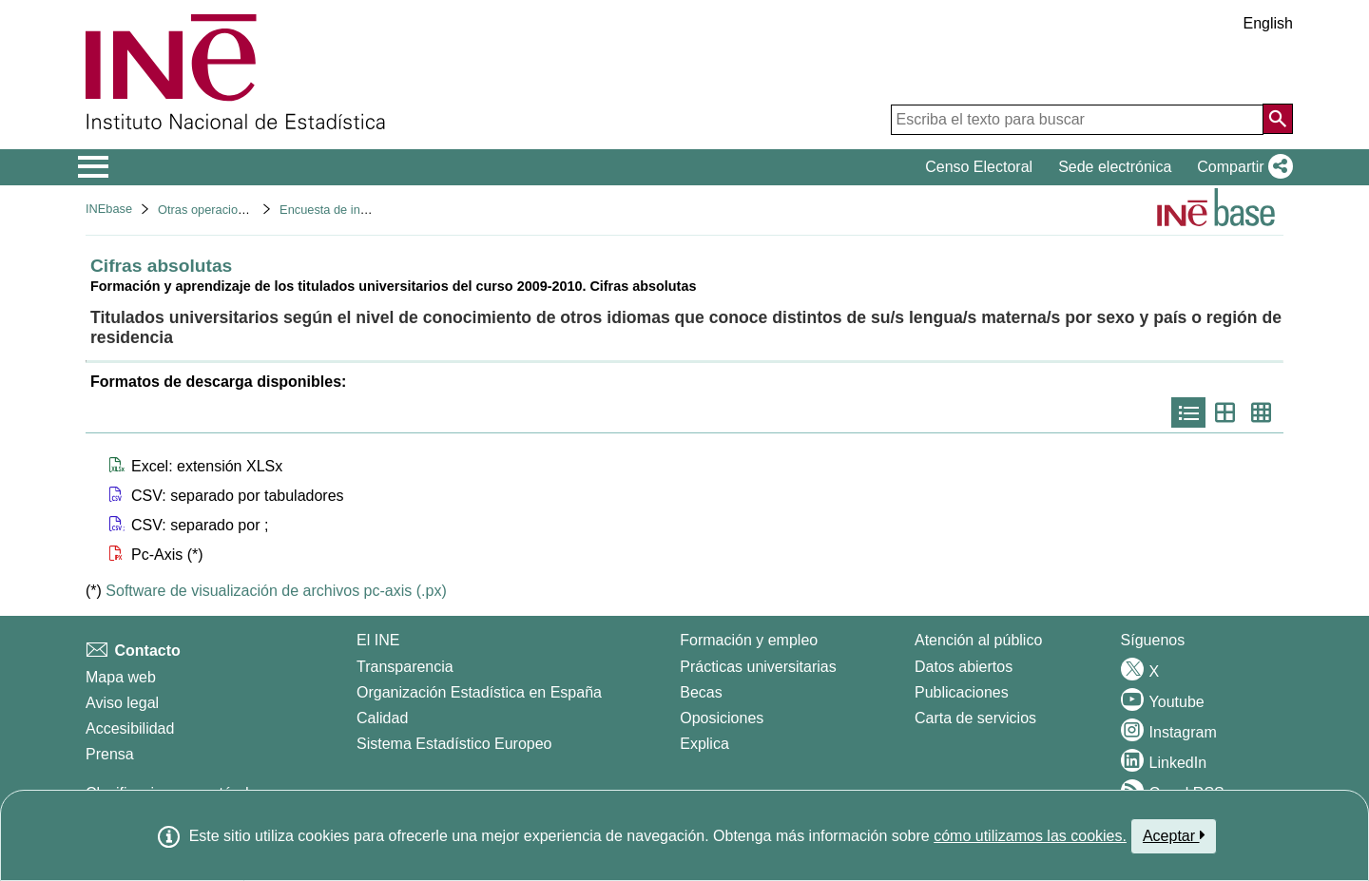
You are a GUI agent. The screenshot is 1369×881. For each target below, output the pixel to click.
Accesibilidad (130, 728)
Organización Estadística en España (479, 692)
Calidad (382, 718)
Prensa (110, 754)
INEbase (109, 208)
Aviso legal (122, 703)
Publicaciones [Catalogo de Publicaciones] (962, 692)
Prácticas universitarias (758, 667)
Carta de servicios (975, 718)
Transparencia (405, 667)
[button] (1241, 167)
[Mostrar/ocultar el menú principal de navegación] (93, 167)
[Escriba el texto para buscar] (1077, 120)
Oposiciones (721, 718)
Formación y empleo (749, 640)
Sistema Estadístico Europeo (454, 744)
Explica (704, 744)
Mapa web (121, 677)
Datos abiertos (963, 667)
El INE (378, 640)
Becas (701, 692)
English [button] (1268, 23)
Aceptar (1174, 835)
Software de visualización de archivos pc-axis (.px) (276, 591)
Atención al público (978, 640)
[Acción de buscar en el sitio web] (1278, 119)
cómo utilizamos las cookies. (1030, 836)
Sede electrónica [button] (1114, 167)
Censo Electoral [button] (978, 167)
